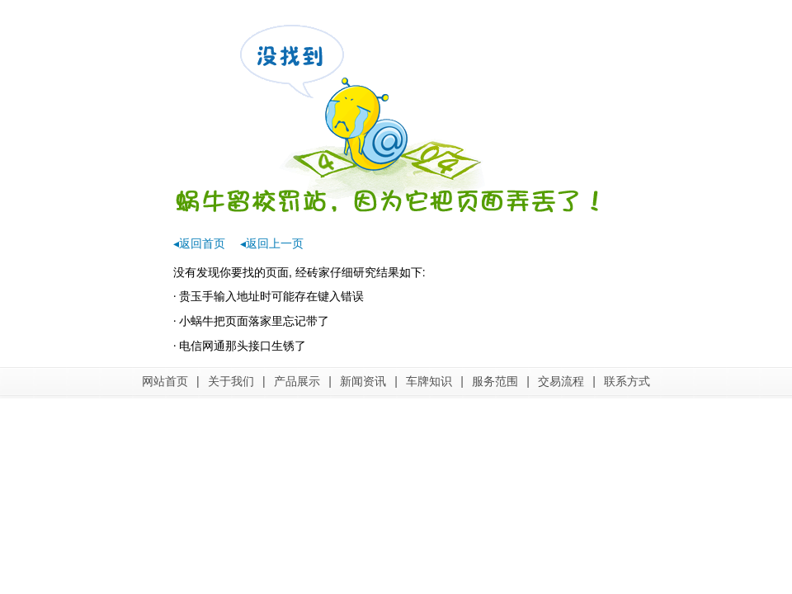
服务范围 (495, 381)
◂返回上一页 (272, 243)
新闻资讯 (363, 381)
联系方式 (627, 381)
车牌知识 (429, 381)
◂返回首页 (199, 243)
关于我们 (231, 381)
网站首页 (165, 381)
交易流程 (561, 381)
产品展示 (297, 381)
